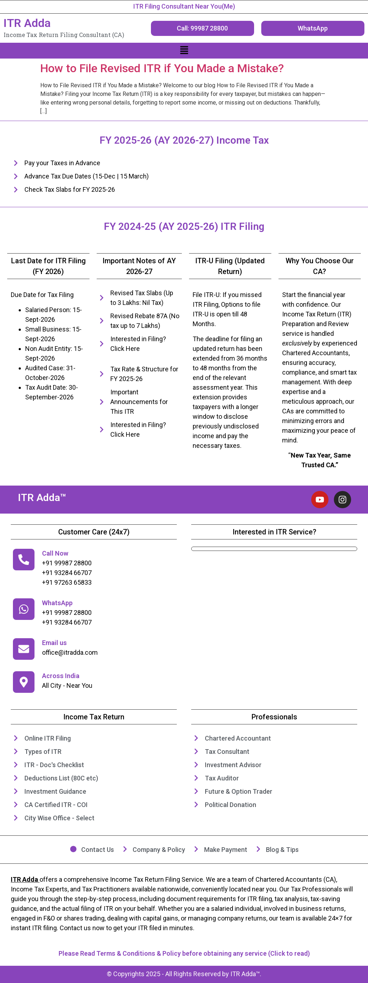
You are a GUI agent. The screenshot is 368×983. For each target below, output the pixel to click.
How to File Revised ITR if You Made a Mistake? (162, 68)
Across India (60, 676)
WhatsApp (57, 603)
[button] (184, 51)
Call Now (55, 553)
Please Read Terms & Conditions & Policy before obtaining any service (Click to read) (184, 953)
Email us (54, 642)
